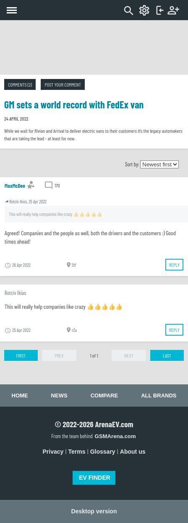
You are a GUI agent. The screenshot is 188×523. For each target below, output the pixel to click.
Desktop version (94, 511)
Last (167, 355)
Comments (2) (20, 84)
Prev (59, 355)
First (21, 355)
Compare (104, 395)
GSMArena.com (115, 436)
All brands (158, 395)
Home (20, 395)
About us (133, 451)
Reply (174, 265)
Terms (77, 451)
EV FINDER (94, 477)
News (59, 395)
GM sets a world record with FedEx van (74, 104)
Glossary (102, 451)
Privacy (53, 451)
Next (128, 355)
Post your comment (62, 84)
